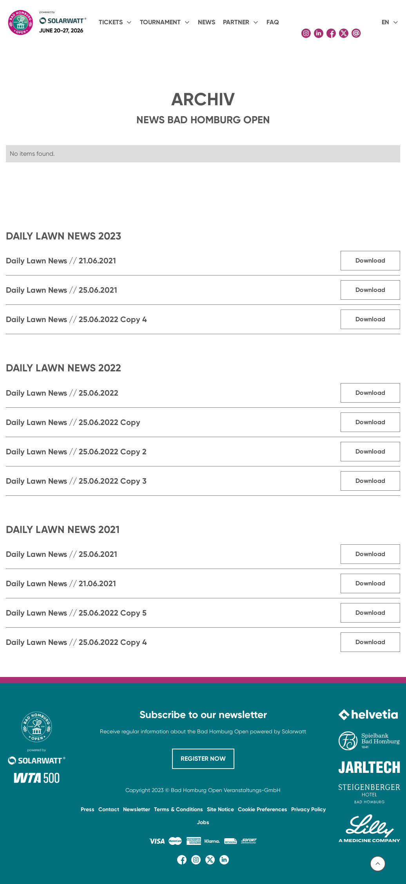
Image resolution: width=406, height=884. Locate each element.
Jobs (203, 822)
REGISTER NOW (203, 758)
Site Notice (220, 809)
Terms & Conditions (178, 809)
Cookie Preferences (262, 809)
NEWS (206, 22)
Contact (108, 809)
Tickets (111, 22)
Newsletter (136, 809)
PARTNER (236, 22)
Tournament (160, 22)
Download (370, 260)
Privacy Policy (308, 809)
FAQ (272, 22)
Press (87, 809)
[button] (115, 22)
